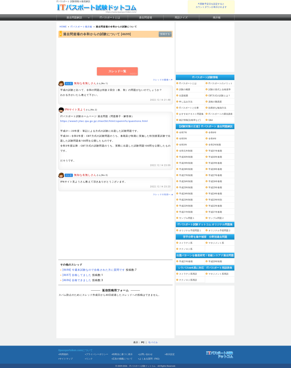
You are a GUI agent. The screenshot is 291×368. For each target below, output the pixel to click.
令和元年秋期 (185, 151)
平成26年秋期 (186, 181)
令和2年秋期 (214, 144)
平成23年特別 (215, 199)
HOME (63, 26)
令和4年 (212, 138)
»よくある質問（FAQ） (149, 358)
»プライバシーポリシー (96, 354)
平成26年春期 (215, 181)
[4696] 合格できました (77, 280)
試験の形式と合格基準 (219, 89)
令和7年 (183, 132)
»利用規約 (63, 354)
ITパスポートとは (110, 17)
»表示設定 (170, 354)
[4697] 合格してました (77, 274)
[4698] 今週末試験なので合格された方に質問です (94, 269)
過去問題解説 (74, 17)
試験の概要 (184, 89)
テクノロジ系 (185, 249)
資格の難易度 (215, 101)
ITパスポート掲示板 (81, 26)
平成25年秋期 (186, 187)
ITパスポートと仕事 (189, 108)
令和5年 (183, 138)
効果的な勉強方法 (217, 108)
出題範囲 (183, 95)
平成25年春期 (215, 187)
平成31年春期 (215, 151)
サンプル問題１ (187, 218)
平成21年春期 (215, 212)
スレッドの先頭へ (163, 194)
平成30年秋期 (186, 157)
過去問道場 (145, 17)
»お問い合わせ (145, 354)
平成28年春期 (215, 169)
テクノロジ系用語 (188, 280)
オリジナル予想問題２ (219, 230)
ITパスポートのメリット (220, 83)
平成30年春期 (215, 157)
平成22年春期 (215, 206)
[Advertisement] (115, 52)
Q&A (210, 120)
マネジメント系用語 (218, 274)
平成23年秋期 (186, 199)
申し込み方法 (185, 101)
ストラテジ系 (185, 243)
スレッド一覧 (117, 71)
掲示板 (217, 17)
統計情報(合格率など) (190, 120)
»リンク (89, 358)
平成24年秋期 (186, 193)
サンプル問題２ (216, 218)
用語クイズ (181, 17)
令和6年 (212, 132)
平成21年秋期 (186, 212)
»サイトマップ (65, 358)
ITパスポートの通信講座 (220, 114)
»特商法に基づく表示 (122, 354)
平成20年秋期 (215, 261)
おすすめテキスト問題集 (191, 114)
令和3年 (183, 144)
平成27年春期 (215, 175)
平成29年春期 (215, 163)
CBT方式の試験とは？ (219, 95)
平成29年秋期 (186, 163)
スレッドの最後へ (163, 80)
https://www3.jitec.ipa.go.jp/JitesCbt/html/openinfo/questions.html (104, 121)
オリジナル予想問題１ (190, 230)
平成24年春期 (215, 193)
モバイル (153, 342)
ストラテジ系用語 (188, 274)
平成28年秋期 (186, 169)
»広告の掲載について (122, 358)
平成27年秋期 (186, 175)
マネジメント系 (216, 243)
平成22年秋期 (186, 206)
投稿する (165, 34)
